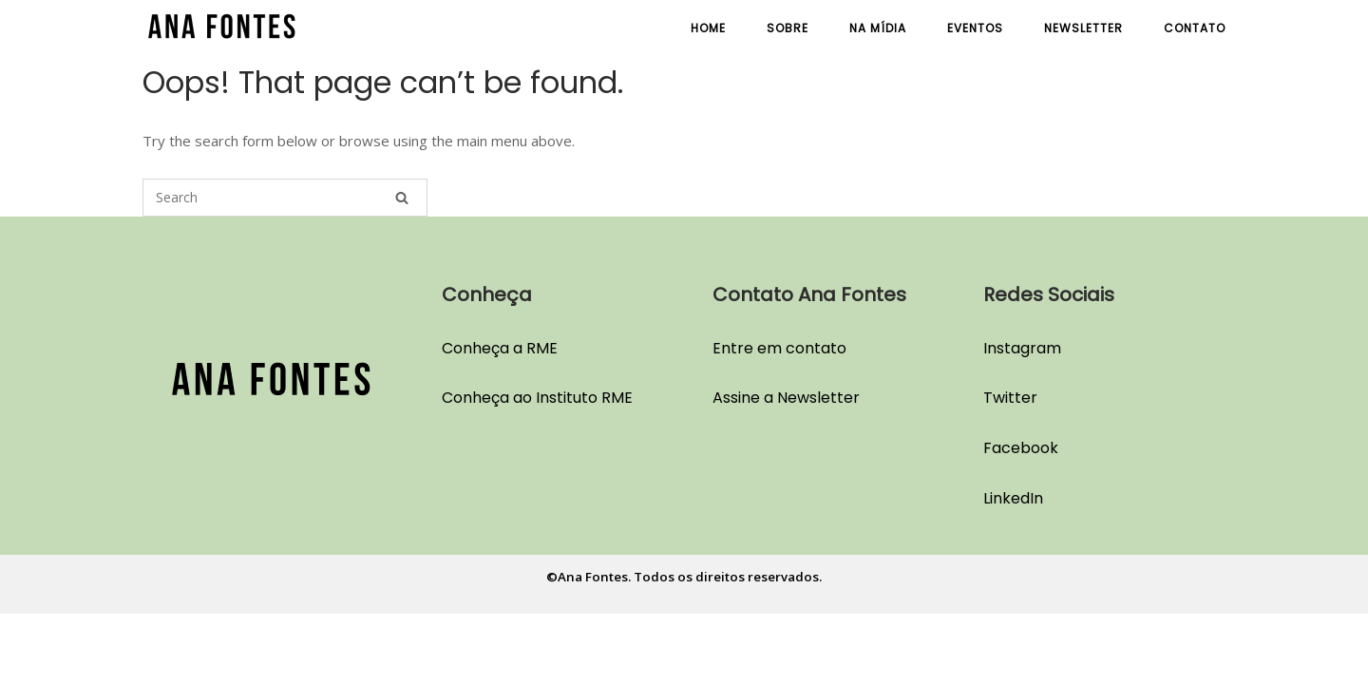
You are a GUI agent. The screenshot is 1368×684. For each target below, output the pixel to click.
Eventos (975, 28)
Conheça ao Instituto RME (537, 397)
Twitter (1010, 397)
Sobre (787, 28)
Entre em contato (779, 348)
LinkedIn (1013, 498)
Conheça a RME (500, 348)
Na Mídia (877, 28)
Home (708, 28)
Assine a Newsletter (786, 397)
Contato (1195, 28)
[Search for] (285, 198)
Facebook (1020, 448)
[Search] (402, 198)
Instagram (1022, 348)
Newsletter (1083, 28)
